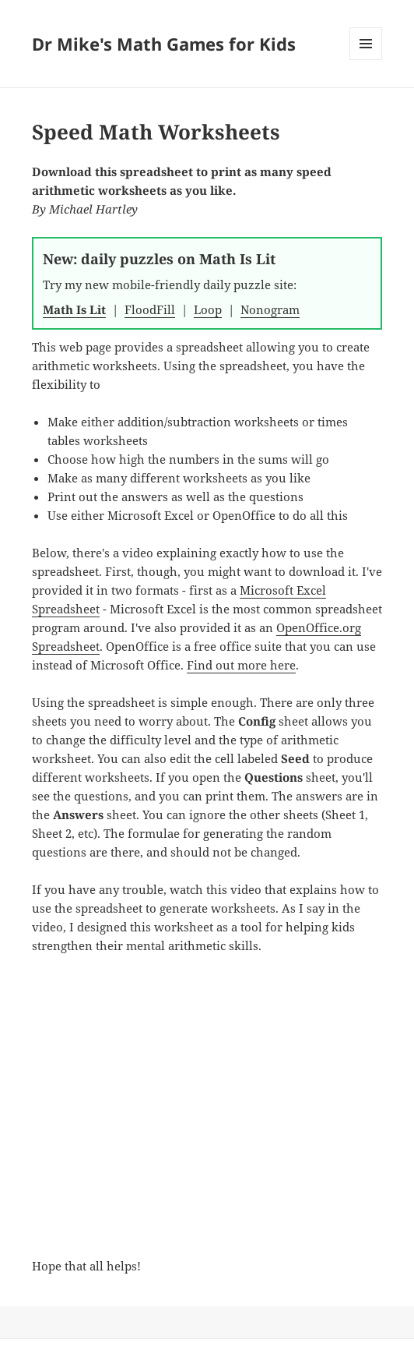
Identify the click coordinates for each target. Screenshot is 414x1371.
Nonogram (270, 309)
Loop (208, 309)
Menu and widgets (366, 59)
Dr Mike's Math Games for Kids (164, 43)
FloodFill (150, 309)
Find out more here (241, 665)
